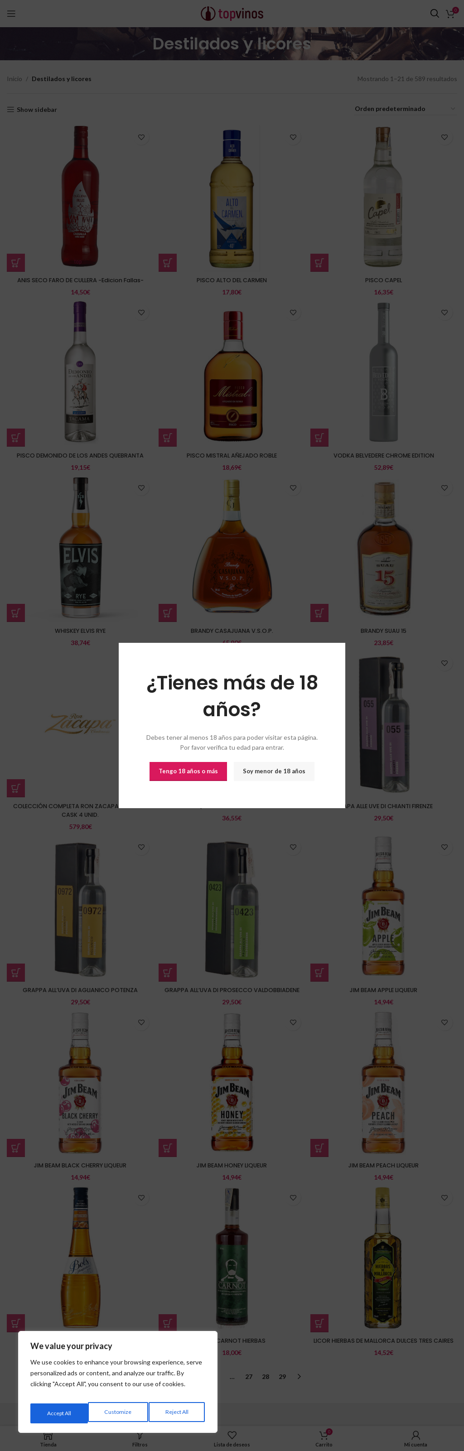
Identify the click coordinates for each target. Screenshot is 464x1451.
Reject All (118, 1413)
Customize (59, 1413)
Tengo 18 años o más (188, 771)
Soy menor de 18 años (274, 771)
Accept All (177, 1413)
